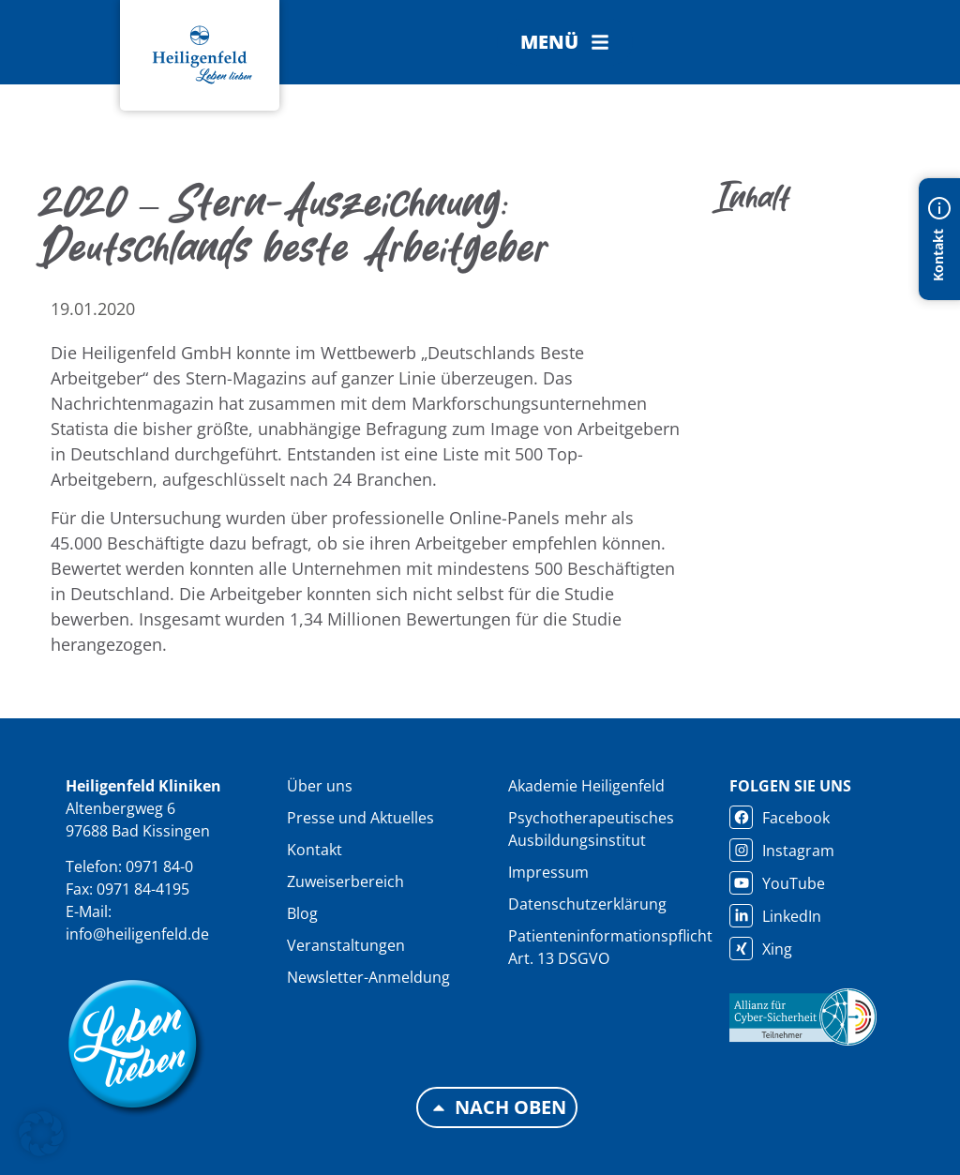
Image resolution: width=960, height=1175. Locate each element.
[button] (565, 42)
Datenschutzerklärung (587, 904)
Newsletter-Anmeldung (368, 977)
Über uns (319, 786)
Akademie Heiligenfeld (586, 786)
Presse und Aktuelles (360, 817)
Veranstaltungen (346, 945)
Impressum (548, 872)
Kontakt (314, 849)
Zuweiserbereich (345, 881)
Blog (302, 913)
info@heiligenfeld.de (137, 934)
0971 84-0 (159, 866)
